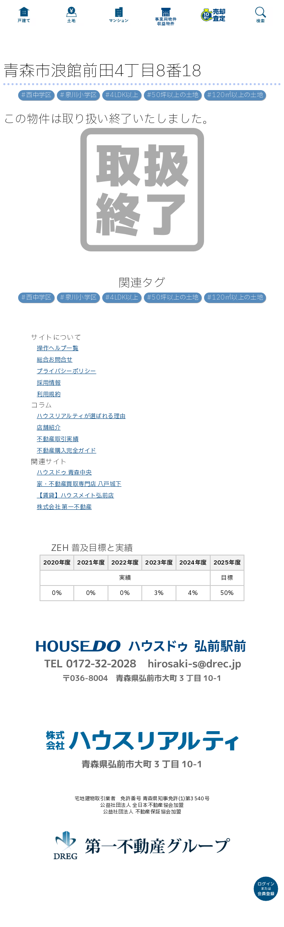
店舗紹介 (49, 427)
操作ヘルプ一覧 (57, 348)
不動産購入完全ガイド (66, 450)
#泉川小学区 (78, 95)
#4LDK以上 (121, 95)
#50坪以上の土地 (173, 95)
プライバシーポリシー (66, 371)
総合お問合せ (55, 359)
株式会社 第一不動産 (64, 507)
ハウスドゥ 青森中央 (64, 472)
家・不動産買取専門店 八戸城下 (79, 484)
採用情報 (49, 383)
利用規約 (49, 394)
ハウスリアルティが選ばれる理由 (81, 416)
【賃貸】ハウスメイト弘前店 (75, 495)
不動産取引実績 (57, 439)
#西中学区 (36, 95)
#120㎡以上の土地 (235, 95)
